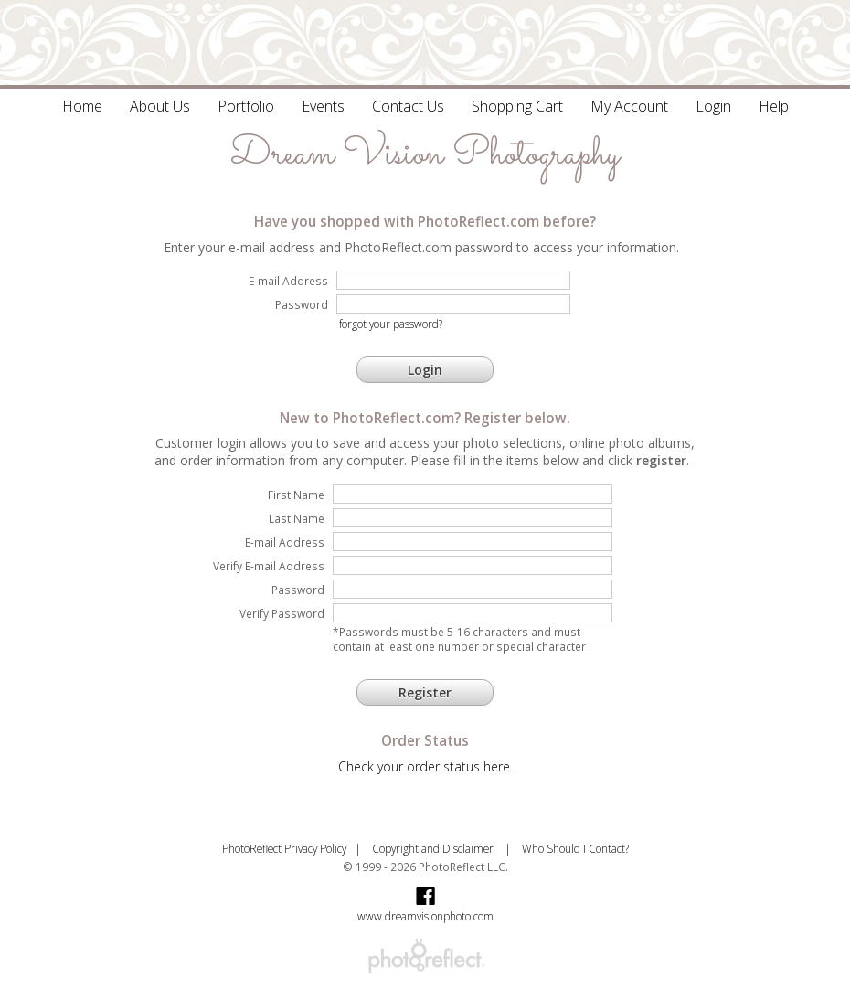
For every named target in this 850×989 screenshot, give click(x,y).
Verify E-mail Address (268, 565)
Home (82, 106)
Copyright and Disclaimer (434, 848)
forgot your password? (390, 323)
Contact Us (408, 106)
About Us (160, 106)
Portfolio (246, 106)
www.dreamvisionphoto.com (425, 916)
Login (713, 106)
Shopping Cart (517, 106)
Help (774, 106)
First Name (296, 494)
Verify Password (281, 613)
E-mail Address (284, 542)
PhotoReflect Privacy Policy (284, 848)
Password (297, 589)
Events (323, 106)
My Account (629, 106)
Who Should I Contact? (575, 848)
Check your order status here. (425, 766)
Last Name (296, 518)
